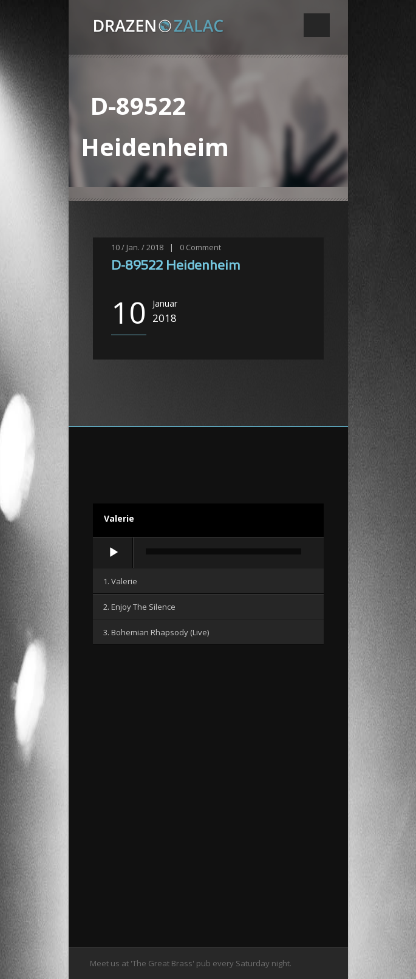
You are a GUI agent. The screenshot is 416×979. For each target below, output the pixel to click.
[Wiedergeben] (113, 553)
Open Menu (317, 25)
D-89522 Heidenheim (175, 266)
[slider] (223, 551)
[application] (208, 553)
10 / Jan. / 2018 (137, 247)
